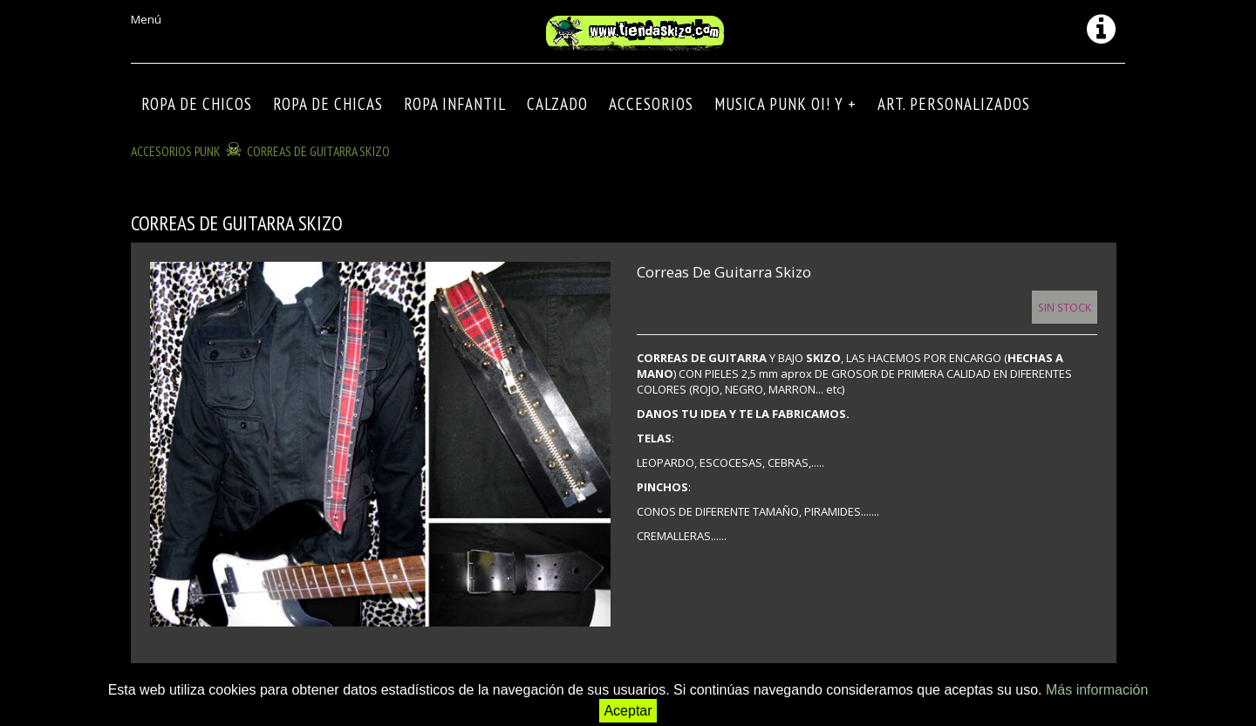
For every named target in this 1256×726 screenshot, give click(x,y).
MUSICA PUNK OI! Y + (785, 103)
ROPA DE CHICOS (196, 103)
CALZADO (557, 103)
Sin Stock (1064, 307)
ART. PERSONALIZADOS (953, 103)
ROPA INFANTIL (455, 103)
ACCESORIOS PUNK (176, 151)
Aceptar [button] (628, 710)
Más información (1097, 689)
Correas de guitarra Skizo (318, 151)
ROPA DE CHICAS (328, 103)
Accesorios (651, 103)
